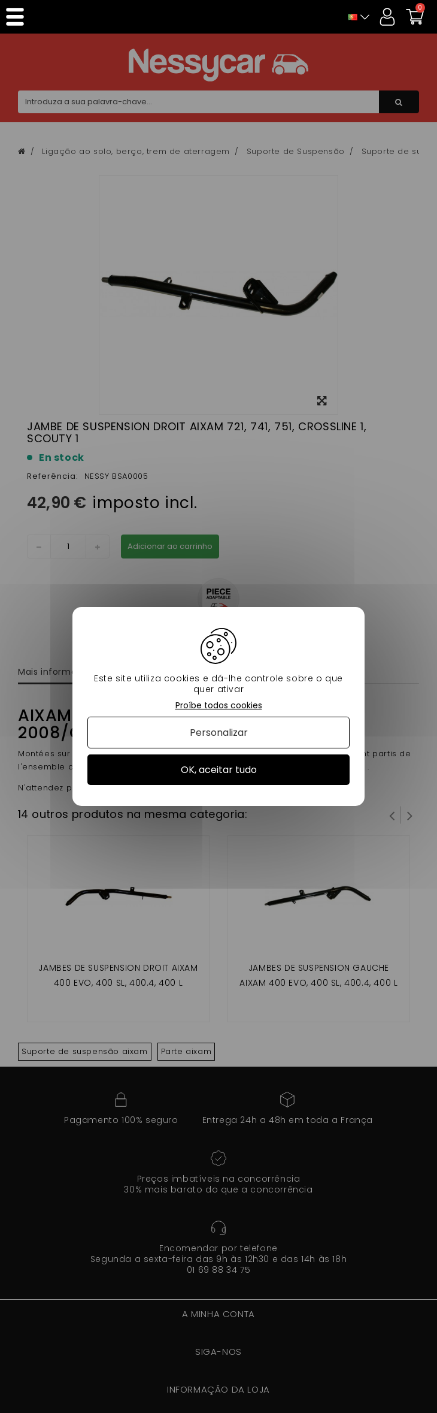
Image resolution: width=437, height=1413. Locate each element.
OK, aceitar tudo (219, 770)
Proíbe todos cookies (218, 706)
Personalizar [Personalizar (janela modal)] (219, 732)
